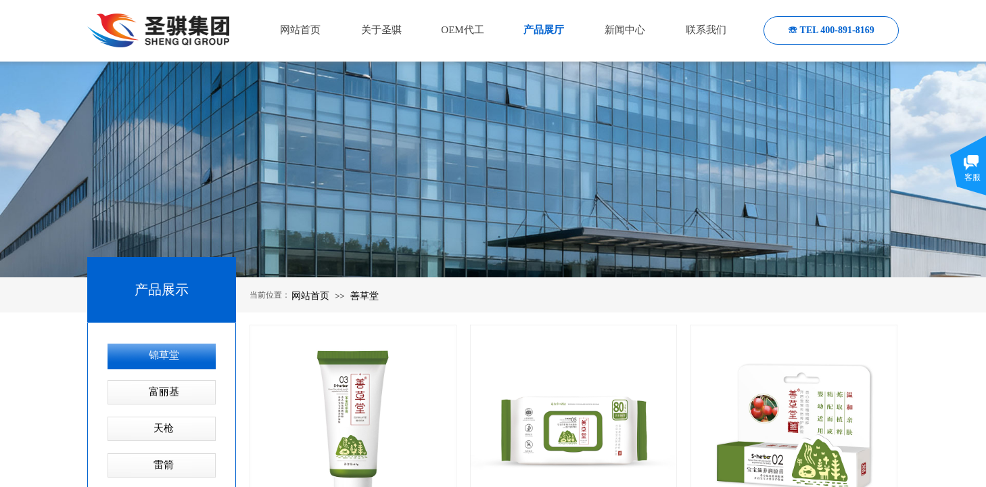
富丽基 (164, 391)
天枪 (164, 428)
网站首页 (310, 295)
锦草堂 (164, 355)
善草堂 (364, 295)
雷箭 (164, 464)
